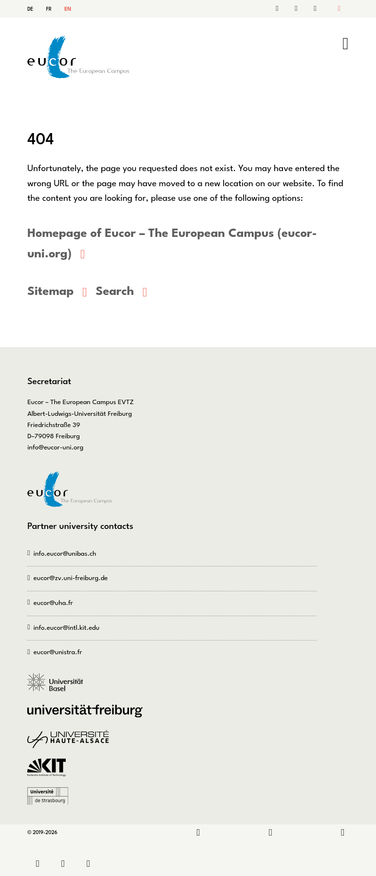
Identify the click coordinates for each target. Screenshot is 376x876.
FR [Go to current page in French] (49, 9)
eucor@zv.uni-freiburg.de (71, 577)
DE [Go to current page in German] (30, 9)
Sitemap (313, 9)
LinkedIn (198, 832)
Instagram (270, 832)
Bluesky (343, 832)
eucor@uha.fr (53, 602)
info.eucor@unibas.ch (65, 552)
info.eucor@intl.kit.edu (66, 626)
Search (297, 9)
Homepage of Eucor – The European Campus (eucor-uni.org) (169, 243)
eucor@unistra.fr (58, 651)
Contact (282, 9)
